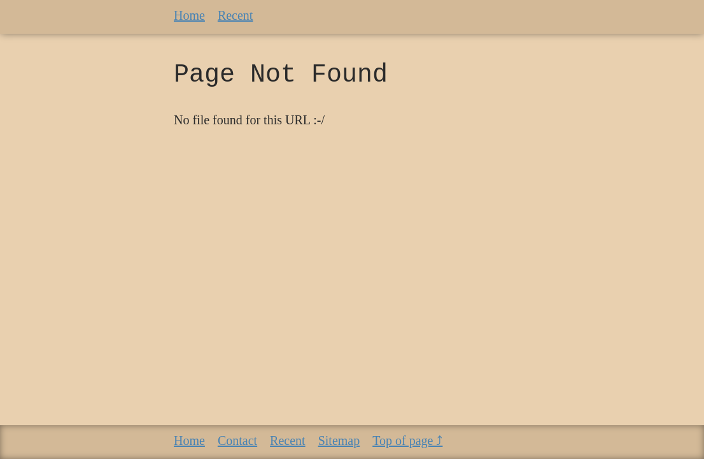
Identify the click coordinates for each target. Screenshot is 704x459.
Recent (235, 15)
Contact (237, 440)
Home (189, 15)
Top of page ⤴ (407, 440)
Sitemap (339, 440)
